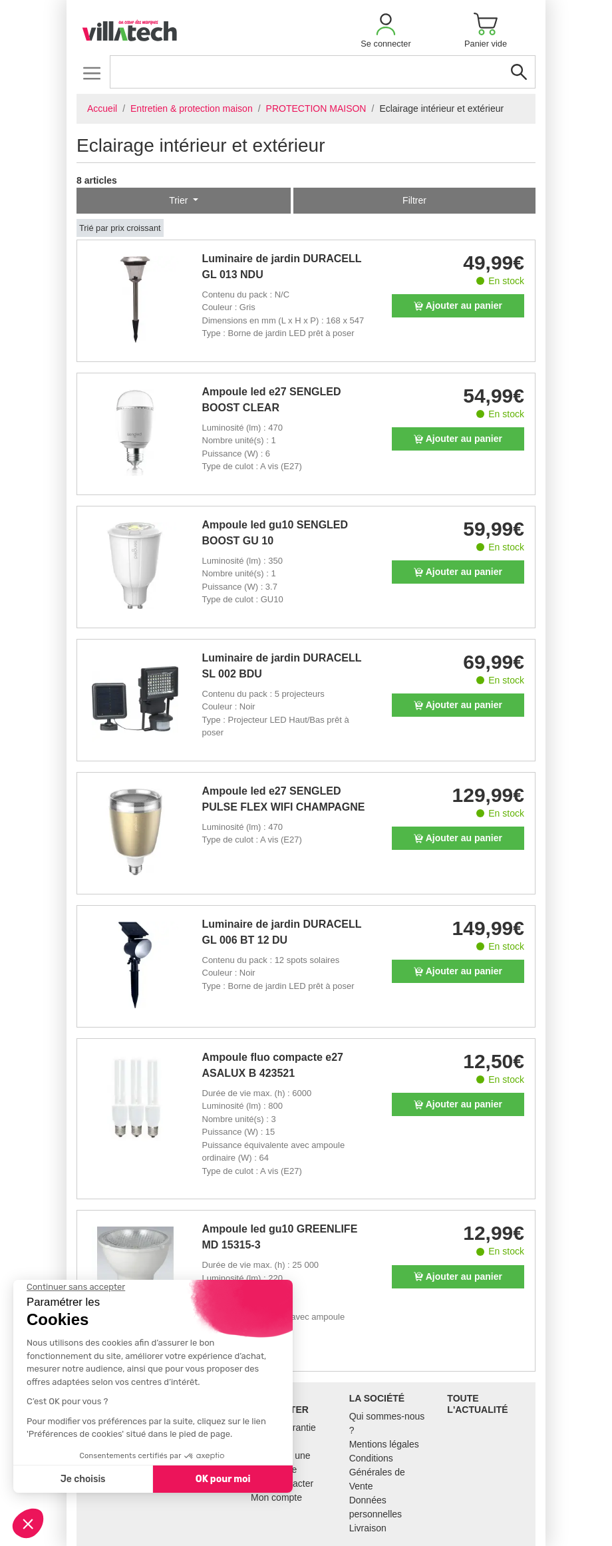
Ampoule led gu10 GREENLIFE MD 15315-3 (280, 1237)
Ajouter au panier (458, 305)
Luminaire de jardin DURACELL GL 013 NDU (282, 266)
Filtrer (414, 200)
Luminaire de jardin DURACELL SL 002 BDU (282, 665)
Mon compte (276, 1497)
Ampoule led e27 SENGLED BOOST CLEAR (271, 399)
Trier (179, 200)
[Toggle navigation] (91, 73)
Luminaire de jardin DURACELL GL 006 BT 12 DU (282, 932)
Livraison (367, 1528)
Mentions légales (384, 1444)
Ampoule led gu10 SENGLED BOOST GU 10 (275, 532)
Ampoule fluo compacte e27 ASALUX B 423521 (273, 1065)
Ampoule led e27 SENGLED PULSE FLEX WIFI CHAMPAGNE (283, 799)
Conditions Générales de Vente (377, 1472)
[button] (386, 30)
